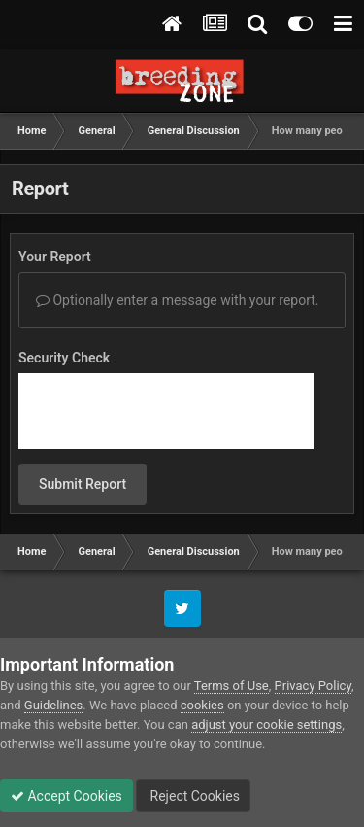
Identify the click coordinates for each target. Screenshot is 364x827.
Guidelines (53, 705)
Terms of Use (231, 685)
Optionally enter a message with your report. (177, 300)
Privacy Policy (313, 685)
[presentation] (166, 411)
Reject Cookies (193, 796)
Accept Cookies (66, 796)
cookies (202, 705)
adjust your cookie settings (266, 724)
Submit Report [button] (82, 484)
